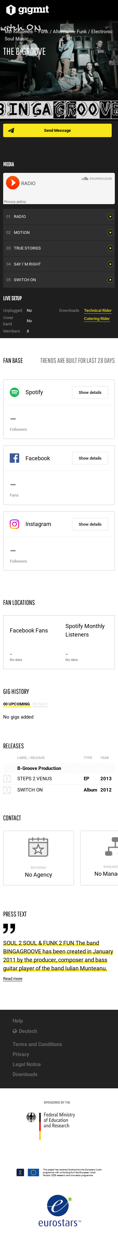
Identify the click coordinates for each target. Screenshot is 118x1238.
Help (18, 1021)
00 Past (40, 704)
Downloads (25, 1074)
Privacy (21, 1054)
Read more (12, 978)
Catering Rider (97, 318)
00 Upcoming (17, 704)
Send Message (57, 130)
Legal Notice (27, 1064)
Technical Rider (98, 310)
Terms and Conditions (37, 1044)
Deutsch (28, 1031)
